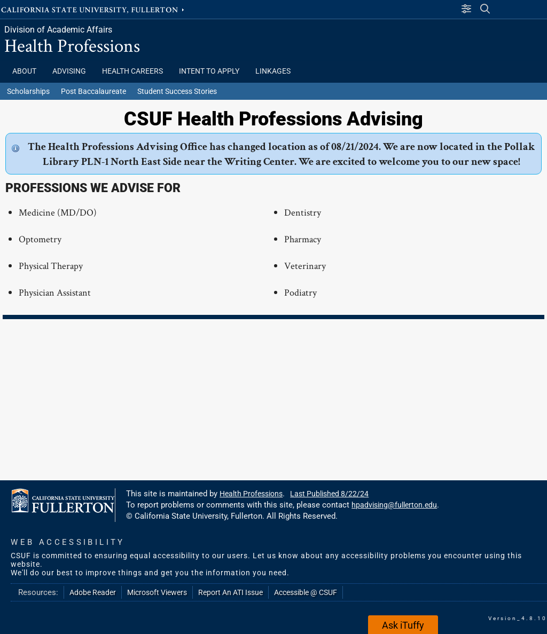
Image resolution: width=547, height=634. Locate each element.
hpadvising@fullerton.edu (394, 505)
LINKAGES (273, 71)
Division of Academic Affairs (58, 30)
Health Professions (72, 45)
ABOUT (24, 71)
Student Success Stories (177, 91)
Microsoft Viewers (157, 592)
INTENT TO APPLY (209, 71)
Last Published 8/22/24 (329, 493)
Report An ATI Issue (230, 592)
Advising (69, 71)
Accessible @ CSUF (305, 592)
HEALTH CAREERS (132, 71)
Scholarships (28, 91)
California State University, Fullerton (93, 9)
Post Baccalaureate (93, 91)
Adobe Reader (92, 592)
